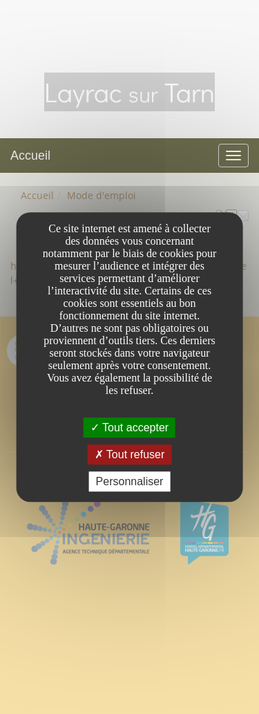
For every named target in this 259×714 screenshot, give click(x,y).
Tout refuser (130, 454)
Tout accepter (129, 427)
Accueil (30, 155)
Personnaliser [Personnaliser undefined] (130, 481)
